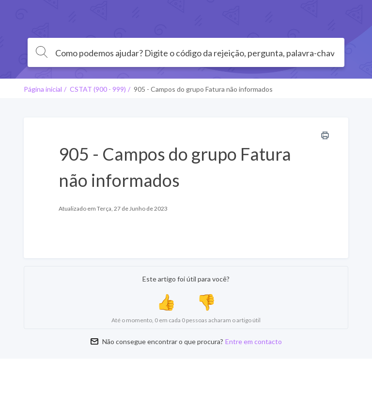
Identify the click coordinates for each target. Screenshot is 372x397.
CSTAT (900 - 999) (98, 89)
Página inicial (43, 89)
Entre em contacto (253, 341)
